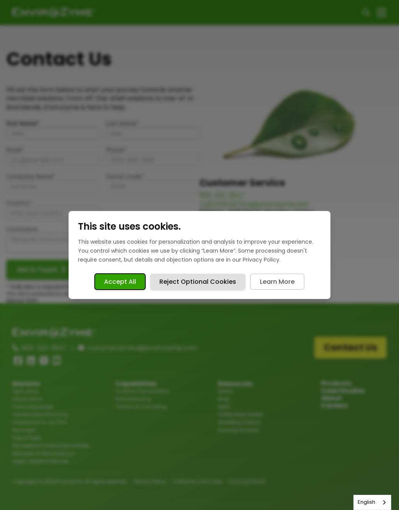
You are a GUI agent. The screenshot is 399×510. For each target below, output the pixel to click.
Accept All (120, 281)
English (366, 502)
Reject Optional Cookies (197, 281)
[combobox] (372, 502)
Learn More (277, 281)
